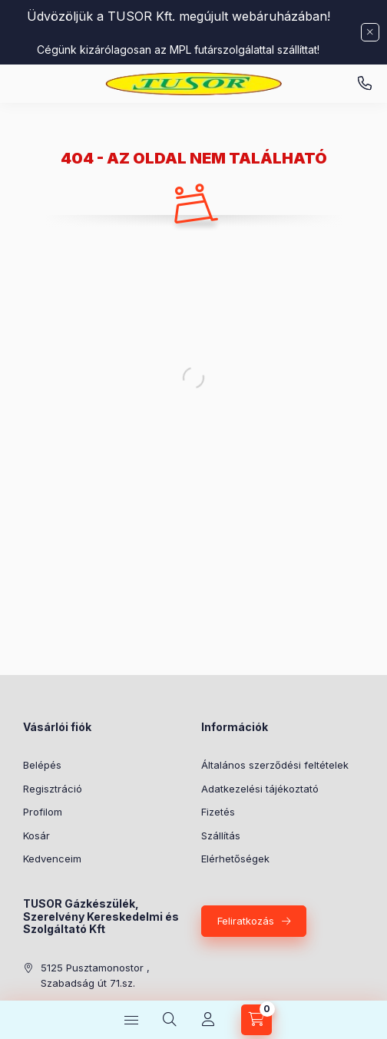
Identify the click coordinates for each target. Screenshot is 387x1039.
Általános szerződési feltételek (275, 765)
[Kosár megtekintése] (256, 1019)
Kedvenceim (52, 858)
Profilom (42, 812)
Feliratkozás (245, 921)
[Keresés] (169, 1019)
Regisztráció (52, 789)
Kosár (36, 835)
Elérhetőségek (235, 858)
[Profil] (208, 1019)
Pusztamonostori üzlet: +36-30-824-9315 (364, 83)
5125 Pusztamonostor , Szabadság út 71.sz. (95, 975)
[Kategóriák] (131, 1019)
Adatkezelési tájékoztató (260, 789)
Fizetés (218, 812)
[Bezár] (370, 32)
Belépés (42, 765)
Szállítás (220, 835)
